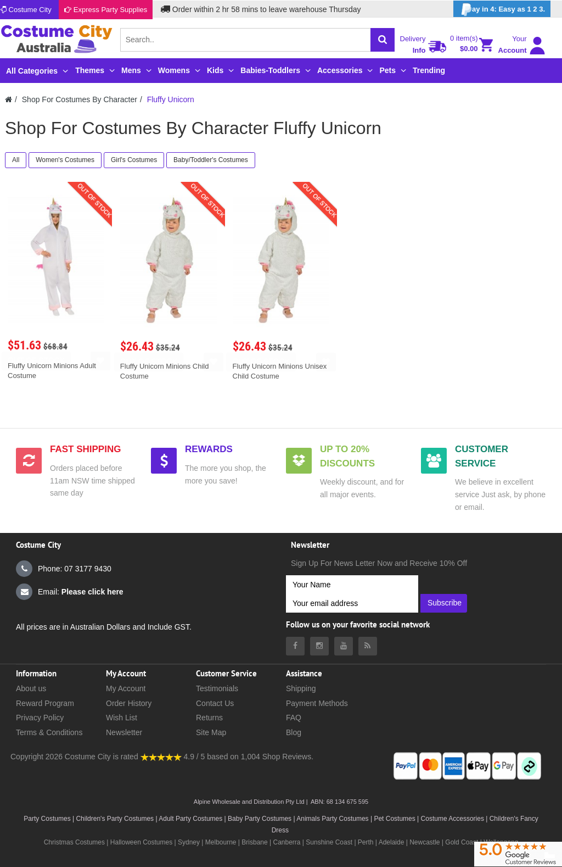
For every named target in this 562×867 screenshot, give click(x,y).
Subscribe (445, 602)
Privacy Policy (40, 717)
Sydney (189, 842)
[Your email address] (352, 603)
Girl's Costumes (134, 160)
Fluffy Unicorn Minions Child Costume (164, 371)
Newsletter (124, 732)
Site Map (211, 732)
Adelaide (391, 842)
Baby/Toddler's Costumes (210, 160)
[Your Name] (352, 584)
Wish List (121, 717)
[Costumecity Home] (8, 99)
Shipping (301, 688)
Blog (293, 732)
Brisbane (254, 842)
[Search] (382, 40)
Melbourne (221, 842)
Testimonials (217, 688)
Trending (429, 70)
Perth (366, 842)
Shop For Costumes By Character (79, 99)
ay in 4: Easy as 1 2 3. (502, 9)
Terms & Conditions (49, 732)
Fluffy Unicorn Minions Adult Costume (52, 371)
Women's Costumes (65, 160)
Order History (128, 703)
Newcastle (425, 842)
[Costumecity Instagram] (319, 646)
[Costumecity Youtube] (343, 646)
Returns (209, 717)
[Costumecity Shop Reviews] (161, 756)
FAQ (293, 717)
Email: (69, 591)
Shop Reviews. (287, 756)
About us (31, 688)
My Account (125, 688)
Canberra (286, 842)
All (15, 160)
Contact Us (215, 703)
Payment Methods (317, 703)
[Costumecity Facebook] (295, 646)
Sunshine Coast (329, 842)
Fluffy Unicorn (170, 99)
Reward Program (45, 703)
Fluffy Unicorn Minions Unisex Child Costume (280, 371)
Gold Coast (461, 842)
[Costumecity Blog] (367, 646)
